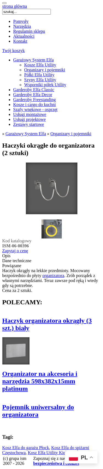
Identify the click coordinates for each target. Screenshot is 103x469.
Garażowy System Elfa (33, 60)
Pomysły (21, 21)
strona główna (14, 6)
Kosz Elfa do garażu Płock (25, 447)
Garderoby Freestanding (34, 99)
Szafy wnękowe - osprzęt (35, 109)
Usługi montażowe (29, 114)
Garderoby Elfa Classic (33, 89)
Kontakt (20, 41)
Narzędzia (22, 26)
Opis (6, 255)
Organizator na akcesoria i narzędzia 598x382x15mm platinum (39, 381)
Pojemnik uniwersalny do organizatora (38, 410)
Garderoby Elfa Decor (32, 94)
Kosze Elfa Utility (40, 65)
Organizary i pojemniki (44, 69)
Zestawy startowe (28, 124)
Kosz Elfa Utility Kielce (49, 452)
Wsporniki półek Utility (45, 84)
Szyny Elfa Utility (40, 79)
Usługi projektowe (29, 119)
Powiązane (11, 265)
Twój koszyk (13, 50)
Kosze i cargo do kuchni (34, 104)
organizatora (53, 275)
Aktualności (23, 36)
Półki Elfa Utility (39, 74)
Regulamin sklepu (29, 31)
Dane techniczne (16, 260)
